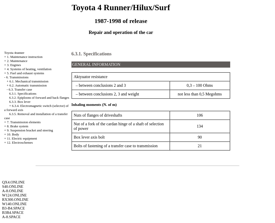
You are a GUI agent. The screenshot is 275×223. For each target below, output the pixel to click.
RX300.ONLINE (15, 199)
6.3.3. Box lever (19, 102)
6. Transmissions (17, 77)
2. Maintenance (17, 61)
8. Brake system (17, 126)
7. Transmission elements (24, 122)
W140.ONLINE (14, 204)
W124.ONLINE (14, 195)
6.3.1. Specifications (22, 93)
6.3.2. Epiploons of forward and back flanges (39, 98)
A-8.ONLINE (12, 191)
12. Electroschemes (20, 142)
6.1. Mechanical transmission (28, 81)
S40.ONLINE (12, 186)
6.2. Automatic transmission (28, 85)
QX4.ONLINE (13, 182)
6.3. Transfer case (20, 89)
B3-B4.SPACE (13, 208)
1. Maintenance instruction (25, 57)
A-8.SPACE (11, 217)
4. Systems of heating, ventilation (29, 69)
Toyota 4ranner (14, 53)
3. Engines (14, 65)
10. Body (13, 134)
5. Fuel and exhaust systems (25, 73)
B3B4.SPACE (13, 212)
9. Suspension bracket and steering (30, 130)
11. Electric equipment (22, 138)
